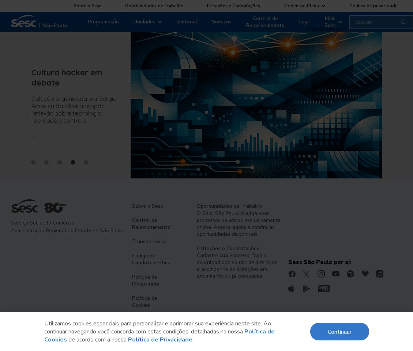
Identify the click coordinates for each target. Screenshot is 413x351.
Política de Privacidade (160, 340)
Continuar (340, 331)
